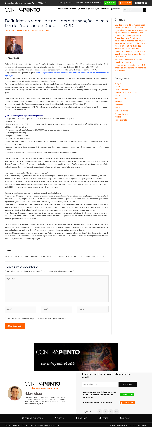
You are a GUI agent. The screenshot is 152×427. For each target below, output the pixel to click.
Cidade (117, 84)
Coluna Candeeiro (67, 8)
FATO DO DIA (120, 96)
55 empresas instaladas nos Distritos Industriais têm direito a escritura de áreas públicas (129, 53)
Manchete (119, 102)
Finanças (93, 8)
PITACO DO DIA (121, 111)
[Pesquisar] (144, 10)
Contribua (89, 3)
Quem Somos (68, 3)
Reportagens (79, 3)
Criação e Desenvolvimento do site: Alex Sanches (127, 424)
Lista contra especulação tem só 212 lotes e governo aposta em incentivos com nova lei (130, 66)
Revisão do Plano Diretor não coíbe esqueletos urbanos (129, 59)
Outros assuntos (121, 108)
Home (60, 3)
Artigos (115, 8)
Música (105, 8)
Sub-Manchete (120, 117)
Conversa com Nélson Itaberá (126, 90)
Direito (82, 8)
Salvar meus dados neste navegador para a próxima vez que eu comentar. (37, 317)
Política (118, 114)
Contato (97, 3)
